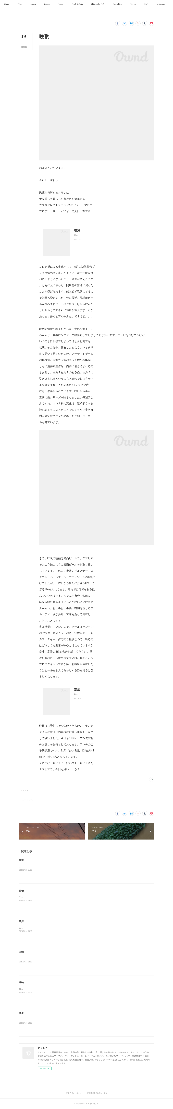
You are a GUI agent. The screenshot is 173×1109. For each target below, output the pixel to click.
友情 (21, 860)
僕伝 (21, 890)
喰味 (21, 982)
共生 (21, 1013)
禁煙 (21, 921)
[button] (15, 4)
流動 (21, 952)
